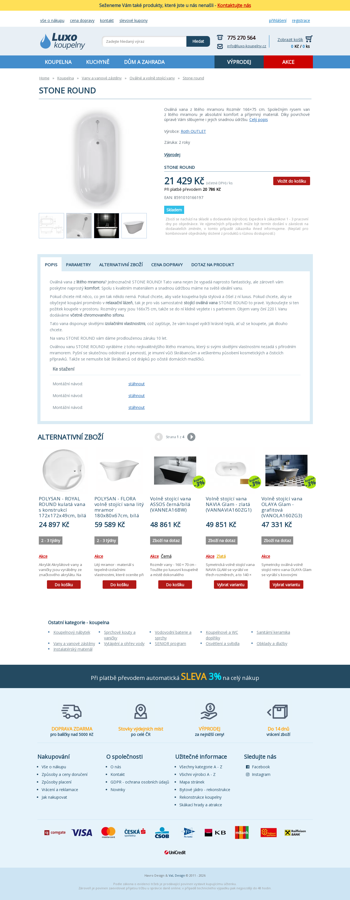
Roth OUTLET (193, 131)
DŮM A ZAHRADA (144, 62)
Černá (166, 556)
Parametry (78, 264)
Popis (51, 264)
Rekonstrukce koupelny (200, 797)
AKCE (288, 62)
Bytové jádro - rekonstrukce (204, 789)
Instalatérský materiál (72, 649)
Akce (43, 556)
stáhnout (136, 383)
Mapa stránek (191, 782)
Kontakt (107, 20)
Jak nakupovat (54, 797)
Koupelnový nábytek (71, 632)
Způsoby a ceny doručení (64, 774)
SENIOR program (170, 643)
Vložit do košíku (291, 181)
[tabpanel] (64, 519)
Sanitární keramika (273, 632)
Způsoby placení (56, 782)
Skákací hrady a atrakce (200, 804)
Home (44, 77)
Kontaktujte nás (234, 5)
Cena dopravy (82, 20)
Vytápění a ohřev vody (124, 643)
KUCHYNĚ (97, 62)
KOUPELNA (58, 62)
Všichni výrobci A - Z (197, 774)
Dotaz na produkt (212, 264)
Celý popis (258, 119)
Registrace (301, 20)
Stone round (193, 77)
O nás (115, 766)
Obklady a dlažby (272, 643)
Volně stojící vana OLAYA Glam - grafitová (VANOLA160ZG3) (282, 507)
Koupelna (65, 77)
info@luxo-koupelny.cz (246, 45)
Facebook (258, 766)
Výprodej (172, 154)
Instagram (258, 774)
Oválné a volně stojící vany (152, 77)
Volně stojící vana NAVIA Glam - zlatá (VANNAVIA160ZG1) (229, 504)
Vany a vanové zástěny (102, 77)
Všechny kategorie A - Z (200, 766)
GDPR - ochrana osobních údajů (139, 782)
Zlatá (221, 556)
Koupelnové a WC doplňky (222, 635)
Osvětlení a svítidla (223, 643)
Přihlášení (277, 20)
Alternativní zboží (121, 264)
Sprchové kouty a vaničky (120, 635)
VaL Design (177, 875)
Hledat (195, 40)
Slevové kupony (133, 20)
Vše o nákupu (52, 20)
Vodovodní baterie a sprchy (173, 635)
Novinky (117, 789)
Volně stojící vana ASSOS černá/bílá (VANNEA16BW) (170, 504)
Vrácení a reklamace (60, 789)
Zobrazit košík (290, 39)
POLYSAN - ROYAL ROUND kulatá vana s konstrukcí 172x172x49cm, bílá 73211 (63, 509)
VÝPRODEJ (239, 62)
